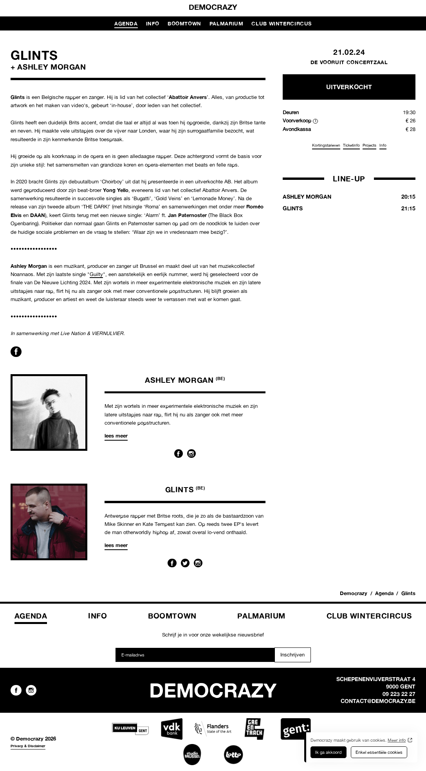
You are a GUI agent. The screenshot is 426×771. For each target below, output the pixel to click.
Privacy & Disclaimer (28, 746)
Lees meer (116, 435)
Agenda (126, 23)
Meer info (397, 740)
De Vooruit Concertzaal (349, 62)
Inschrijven (292, 654)
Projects (369, 145)
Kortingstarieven (326, 145)
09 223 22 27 (399, 693)
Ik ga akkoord (328, 752)
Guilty (96, 274)
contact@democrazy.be (378, 701)
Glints (185, 489)
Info (153, 23)
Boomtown (184, 23)
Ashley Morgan (185, 380)
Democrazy (213, 7)
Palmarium (226, 23)
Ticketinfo (351, 145)
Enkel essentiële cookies (379, 752)
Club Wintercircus (281, 23)
